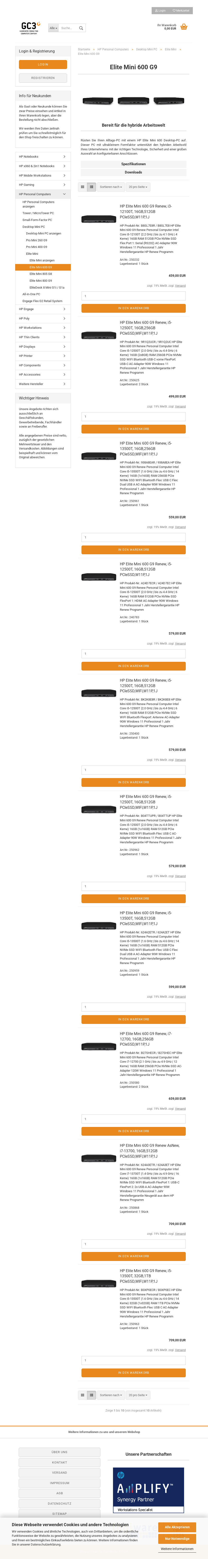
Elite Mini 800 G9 (41, 280)
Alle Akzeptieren (177, 1527)
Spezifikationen (133, 164)
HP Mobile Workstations (35, 175)
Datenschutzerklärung (45, 1544)
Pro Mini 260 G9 (36, 240)
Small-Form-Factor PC (37, 220)
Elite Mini (32, 254)
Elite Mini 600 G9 (41, 267)
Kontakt (59, 1462)
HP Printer (25, 356)
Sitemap (59, 1514)
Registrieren (43, 78)
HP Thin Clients (29, 337)
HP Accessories (30, 374)
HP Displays (27, 346)
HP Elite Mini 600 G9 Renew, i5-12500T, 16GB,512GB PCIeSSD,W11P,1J (146, 569)
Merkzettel (181, 10)
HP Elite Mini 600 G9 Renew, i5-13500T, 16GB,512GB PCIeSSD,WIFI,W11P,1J (146, 918)
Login (160, 10)
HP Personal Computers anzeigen (38, 204)
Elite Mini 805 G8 (41, 274)
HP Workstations (30, 327)
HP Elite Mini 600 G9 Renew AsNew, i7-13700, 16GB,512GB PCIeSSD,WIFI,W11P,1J (149, 1151)
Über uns (60, 1452)
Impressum (59, 1483)
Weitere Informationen (177, 1549)
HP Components (30, 365)
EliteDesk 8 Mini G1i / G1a (47, 287)
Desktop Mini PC (34, 227)
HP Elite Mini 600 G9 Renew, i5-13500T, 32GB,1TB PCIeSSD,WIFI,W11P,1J (146, 1276)
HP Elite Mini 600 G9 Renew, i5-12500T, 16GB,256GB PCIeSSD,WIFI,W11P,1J (146, 328)
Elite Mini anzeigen (42, 260)
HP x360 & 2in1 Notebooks (36, 166)
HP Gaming (26, 184)
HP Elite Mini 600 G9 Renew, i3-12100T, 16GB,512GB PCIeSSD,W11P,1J (146, 211)
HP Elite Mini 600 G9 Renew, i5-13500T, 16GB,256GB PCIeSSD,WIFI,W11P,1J (146, 448)
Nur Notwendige (177, 1539)
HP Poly (24, 318)
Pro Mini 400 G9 (36, 247)
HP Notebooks (28, 156)
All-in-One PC (31, 294)
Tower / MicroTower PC (38, 213)
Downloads (133, 172)
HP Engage (26, 309)
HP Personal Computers (35, 194)
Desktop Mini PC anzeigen (43, 233)
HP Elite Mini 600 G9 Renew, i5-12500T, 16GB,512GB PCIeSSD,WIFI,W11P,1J (146, 685)
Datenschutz (60, 1503)
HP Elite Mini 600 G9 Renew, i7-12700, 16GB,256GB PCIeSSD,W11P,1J (146, 1039)
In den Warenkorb (133, 308)
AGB (59, 1493)
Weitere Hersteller (31, 384)
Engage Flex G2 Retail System (42, 301)
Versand (59, 1472)
